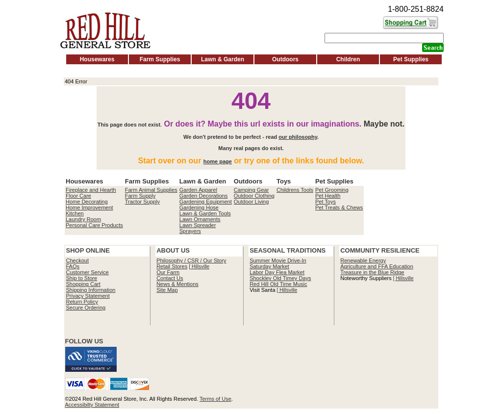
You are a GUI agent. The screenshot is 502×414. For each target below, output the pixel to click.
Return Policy (82, 302)
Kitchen (75, 213)
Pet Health (327, 196)
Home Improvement (89, 207)
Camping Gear (251, 190)
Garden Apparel (198, 190)
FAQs (73, 266)
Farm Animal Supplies (151, 190)
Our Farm (167, 272)
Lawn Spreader (197, 225)
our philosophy (297, 137)
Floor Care (78, 196)
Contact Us (169, 278)
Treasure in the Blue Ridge (372, 272)
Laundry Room (83, 219)
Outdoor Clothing (254, 196)
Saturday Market (269, 266)
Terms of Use (215, 399)
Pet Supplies (410, 59)
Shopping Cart (83, 284)
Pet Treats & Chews (339, 207)
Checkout (77, 260)
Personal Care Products (94, 225)
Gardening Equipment (205, 202)
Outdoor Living (251, 202)
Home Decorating (87, 202)
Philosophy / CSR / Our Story (191, 260)
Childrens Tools (294, 190)
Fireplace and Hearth (91, 190)
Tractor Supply (142, 202)
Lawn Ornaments (200, 219)
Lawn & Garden (222, 59)
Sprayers (190, 231)
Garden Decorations (203, 196)
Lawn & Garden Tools (205, 213)
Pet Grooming (332, 190)
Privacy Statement (88, 296)
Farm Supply (140, 196)
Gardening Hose (199, 207)
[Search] (384, 38)
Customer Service (87, 272)
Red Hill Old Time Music (278, 284)
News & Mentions (177, 284)
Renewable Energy (363, 260)
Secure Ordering (86, 307)
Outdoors (285, 59)
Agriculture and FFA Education (376, 266)
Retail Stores (171, 266)
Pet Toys (325, 202)
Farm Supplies (160, 59)
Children (348, 59)
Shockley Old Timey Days (280, 278)
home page (217, 161)
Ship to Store (82, 278)
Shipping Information (91, 290)
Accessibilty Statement (92, 405)
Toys (283, 181)
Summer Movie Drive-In (278, 260)
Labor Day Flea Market (277, 272)
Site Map (166, 290)
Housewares (97, 59)
